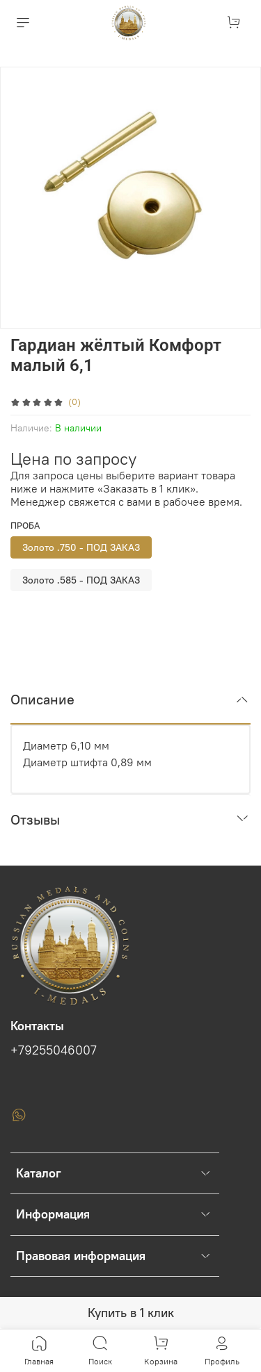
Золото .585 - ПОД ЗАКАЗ (81, 580)
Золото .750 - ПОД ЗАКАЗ (81, 547)
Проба (25, 525)
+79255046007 (53, 1050)
